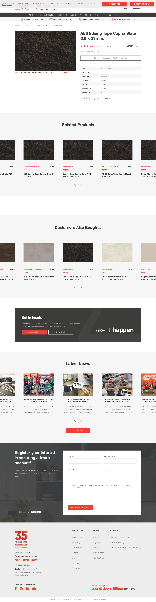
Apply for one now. (120, 58)
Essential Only (142, 4)
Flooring (62, 15)
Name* (70, 456)
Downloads (98, 553)
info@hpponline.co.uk (28, 569)
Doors (88, 15)
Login (96, 537)
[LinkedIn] (27, 589)
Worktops (76, 15)
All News (78, 431)
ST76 (103, 72)
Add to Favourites (103, 98)
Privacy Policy (7, 5)
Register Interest (80, 508)
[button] (75, 184)
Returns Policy (117, 542)
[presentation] (83, 497)
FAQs (96, 548)
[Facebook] (16, 589)
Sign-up (97, 542)
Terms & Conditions (119, 537)
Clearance (120, 15)
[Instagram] (21, 589)
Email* (106, 470)
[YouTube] (34, 589)
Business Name (110, 456)
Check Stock (85, 98)
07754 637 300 (24, 565)
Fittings (107, 15)
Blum (97, 15)
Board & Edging (45, 15)
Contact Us (98, 558)
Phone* (71, 470)
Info (31, 15)
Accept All (114, 4)
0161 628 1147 (26, 560)
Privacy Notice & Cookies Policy (125, 548)
